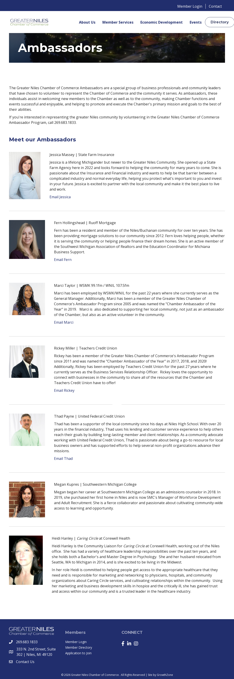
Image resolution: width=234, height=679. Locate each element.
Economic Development (161, 22)
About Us (87, 22)
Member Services (117, 22)
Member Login (189, 6)
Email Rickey (64, 390)
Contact (215, 6)
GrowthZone (165, 675)
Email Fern (63, 259)
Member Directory (78, 647)
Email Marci (63, 322)
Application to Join (78, 653)
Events (196, 22)
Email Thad (63, 458)
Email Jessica (60, 196)
